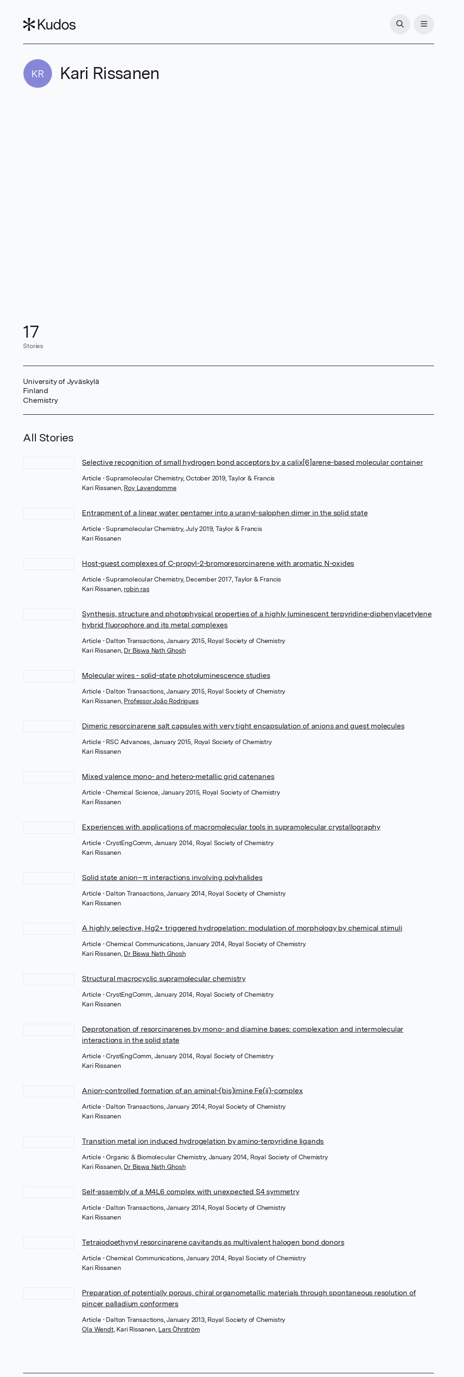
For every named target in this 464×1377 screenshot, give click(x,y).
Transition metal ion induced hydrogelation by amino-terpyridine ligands (203, 1141)
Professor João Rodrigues (161, 701)
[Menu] (424, 24)
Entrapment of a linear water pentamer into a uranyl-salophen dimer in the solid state (224, 512)
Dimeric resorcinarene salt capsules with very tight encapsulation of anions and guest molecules (243, 726)
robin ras (136, 589)
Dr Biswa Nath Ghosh (154, 650)
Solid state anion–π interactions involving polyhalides (172, 877)
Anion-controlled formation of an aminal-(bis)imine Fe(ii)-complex (192, 1090)
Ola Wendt (97, 1329)
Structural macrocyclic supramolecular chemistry (164, 978)
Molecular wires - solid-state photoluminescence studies (176, 675)
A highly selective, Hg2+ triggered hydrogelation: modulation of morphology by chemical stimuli (242, 928)
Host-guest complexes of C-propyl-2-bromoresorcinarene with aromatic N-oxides (218, 563)
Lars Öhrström (179, 1329)
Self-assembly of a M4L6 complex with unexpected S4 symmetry (190, 1191)
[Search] (400, 24)
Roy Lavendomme (150, 487)
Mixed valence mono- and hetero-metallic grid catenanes (178, 776)
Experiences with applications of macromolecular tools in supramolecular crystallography (231, 827)
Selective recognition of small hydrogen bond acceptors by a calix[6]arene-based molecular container (252, 462)
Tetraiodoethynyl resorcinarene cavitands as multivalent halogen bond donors (213, 1242)
